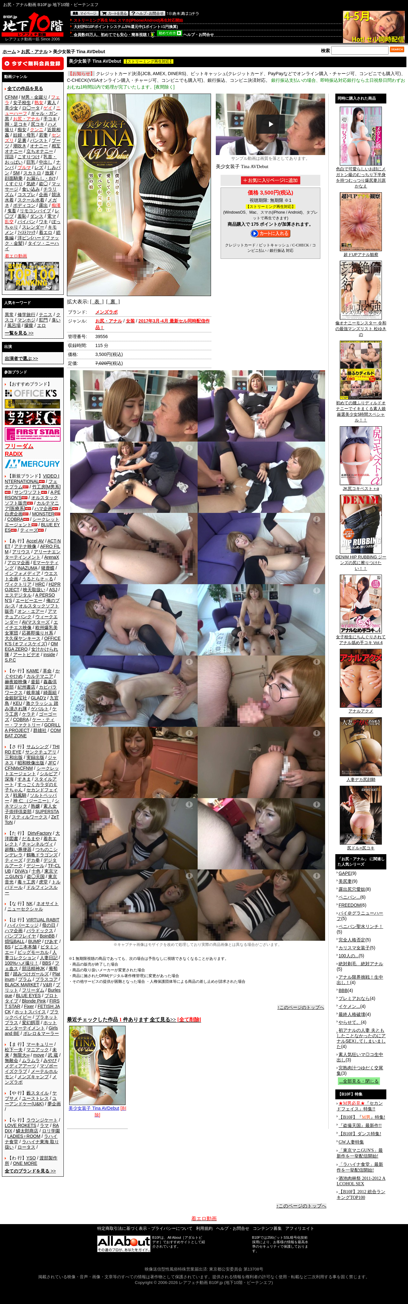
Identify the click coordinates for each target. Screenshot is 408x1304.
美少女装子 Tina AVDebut (97, 1106)
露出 (43, 205)
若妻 (43, 135)
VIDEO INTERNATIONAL (32, 478)
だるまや (31, 838)
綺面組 (50, 692)
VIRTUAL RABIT (42, 919)
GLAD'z (38, 697)
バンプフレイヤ (20, 936)
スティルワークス (29, 816)
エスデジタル (18, 595)
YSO (31, 1157)
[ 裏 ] (113, 301)
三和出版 (14, 757)
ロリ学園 (51, 1130)
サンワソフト (27, 492)
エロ (41, 325)
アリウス (21, 551)
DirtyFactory (40, 833)
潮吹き (19, 145)
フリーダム (33, 990)
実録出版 (35, 757)
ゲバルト (40, 708)
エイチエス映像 (31, 625)
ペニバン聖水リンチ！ (361, 926)
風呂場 (14, 325)
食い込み (31, 189)
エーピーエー (29, 600)
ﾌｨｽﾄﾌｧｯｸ (26, 232)
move (38, 1055)
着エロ (45, 232)
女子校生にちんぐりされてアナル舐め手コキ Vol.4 (361, 637)
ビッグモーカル (33, 952)
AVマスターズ (36, 622)
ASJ (53, 589)
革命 (47, 670)
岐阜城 (33, 692)
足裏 (22, 140)
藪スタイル (37, 1092)
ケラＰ (28, 714)
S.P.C (10, 660)
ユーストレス (35, 1098)
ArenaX (51, 557)
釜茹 (35, 681)
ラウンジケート (42, 1120)
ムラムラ (31, 1060)
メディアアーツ (20, 1065)
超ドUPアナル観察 (361, 252)
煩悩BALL (15, 941)
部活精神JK (33, 968)
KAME (32, 670)
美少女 (11, 107)
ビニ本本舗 (25, 946)
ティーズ (29, 530)
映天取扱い (34, 589)
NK (29, 903)
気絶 (30, 183)
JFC (52, 762)
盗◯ (43, 183)
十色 (36, 871)
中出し (45, 162)
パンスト (39, 140)
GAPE (345, 873)
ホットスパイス (30, 1011)
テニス (45, 314)
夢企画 (54, 1103)
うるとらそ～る (37, 578)
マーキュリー (39, 1044)
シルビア (49, 773)
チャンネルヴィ (37, 844)
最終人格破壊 (352, 1014)
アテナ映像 (25, 546)
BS (8, 946)
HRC (40, 584)
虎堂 (43, 881)
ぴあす (51, 941)
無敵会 (11, 1060)
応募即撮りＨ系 (37, 632)
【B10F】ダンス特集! (360, 1133)
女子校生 (22, 102)
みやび (50, 1060)
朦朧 (28, 325)
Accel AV (35, 540)
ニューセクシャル (25, 908)
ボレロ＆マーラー (41, 1033)
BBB (343, 990)
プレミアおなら (354, 998)
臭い (56, 319)
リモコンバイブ (35, 210)
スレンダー (33, 227)
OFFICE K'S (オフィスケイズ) (33, 641)
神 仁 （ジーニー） (32, 800)
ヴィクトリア (18, 584)
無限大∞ (21, 1055)
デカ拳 (33, 860)
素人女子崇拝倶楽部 (31, 809)
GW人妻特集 (351, 1142)
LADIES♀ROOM (23, 1136)
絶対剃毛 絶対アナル (361, 963)
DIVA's (21, 871)
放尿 (49, 172)
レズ (38, 167)
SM (16, 172)
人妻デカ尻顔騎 (361, 777)
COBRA (15, 519)
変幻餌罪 (31, 1022)
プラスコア (46, 979)
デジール (35, 865)
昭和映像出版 (31, 762)
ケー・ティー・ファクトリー (30, 722)
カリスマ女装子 (354, 947)
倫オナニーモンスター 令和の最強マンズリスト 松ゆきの (360, 326)
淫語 (9, 156)
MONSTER (43, 513)
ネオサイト (47, 903)
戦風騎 (19, 795)
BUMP (34, 941)
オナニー (39, 145)
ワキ (43, 221)
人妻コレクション (31, 955)
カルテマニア (39, 676)
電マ (51, 216)
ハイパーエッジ (23, 925)
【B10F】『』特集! (362, 1117)
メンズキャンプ (33, 1076)
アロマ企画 (18, 562)
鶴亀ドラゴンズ (42, 854)
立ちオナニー (39, 151)
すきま (24, 779)
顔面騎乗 (14, 178)
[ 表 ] (97, 301)
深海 (9, 779)
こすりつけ (29, 156)
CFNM (11, 97)
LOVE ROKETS (20, 1125)
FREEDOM (350, 905)
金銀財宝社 (16, 697)
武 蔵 (53, 1055)
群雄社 (40, 730)
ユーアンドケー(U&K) (31, 1101)
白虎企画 (14, 513)
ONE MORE (25, 1163)
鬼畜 (11, 210)
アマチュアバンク (31, 614)
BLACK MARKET (22, 984)
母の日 (48, 925)
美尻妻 (345, 881)
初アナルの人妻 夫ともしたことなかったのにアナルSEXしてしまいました (361, 1038)
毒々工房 (26, 881)
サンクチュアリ (40, 752)
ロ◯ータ (31, 107)
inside (49, 654)
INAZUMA (27, 567)
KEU (17, 703)
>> (19, 333)
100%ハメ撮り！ (22, 963)
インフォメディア (22, 573)
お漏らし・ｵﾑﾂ (40, 178)
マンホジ (26, 319)
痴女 (22, 129)
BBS (46, 963)
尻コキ (37, 124)
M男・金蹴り (34, 97)
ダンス (36, 216)
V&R (47, 984)
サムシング (37, 746)
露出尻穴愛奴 (352, 889)
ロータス (26, 1147)
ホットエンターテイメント (31, 1025)
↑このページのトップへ (300, 1007)
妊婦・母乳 (24, 135)
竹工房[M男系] (46, 486)
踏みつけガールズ (31, 973)
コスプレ (26, 194)
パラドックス (39, 930)
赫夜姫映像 (16, 681)
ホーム (9, 51)
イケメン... (349, 1006)
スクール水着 (31, 199)
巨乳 (30, 162)
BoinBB (47, 936)
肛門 (43, 319)
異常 (9, 314)
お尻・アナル (34, 51)
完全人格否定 (352, 939)
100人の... (349, 955)
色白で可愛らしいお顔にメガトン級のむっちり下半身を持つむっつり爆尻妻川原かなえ (361, 175)
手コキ (50, 118)
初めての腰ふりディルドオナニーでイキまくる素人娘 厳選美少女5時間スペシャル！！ (361, 409)
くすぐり (14, 183)
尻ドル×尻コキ (361, 845)
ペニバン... (349, 897)
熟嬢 (35, 806)
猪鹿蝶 (48, 567)
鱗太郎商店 (27, 1130)
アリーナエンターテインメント (33, 554)
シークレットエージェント (32, 771)
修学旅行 (26, 314)
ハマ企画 (43, 508)
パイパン (26, 221)
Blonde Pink (34, 1000)
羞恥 (22, 216)
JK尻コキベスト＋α (361, 486)
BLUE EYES (28, 995)
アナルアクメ (361, 709)
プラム (25, 979)
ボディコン (24, 205)
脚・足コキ (16, 124)
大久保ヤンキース (22, 638)
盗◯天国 (36, 876)
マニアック (37, 1049)
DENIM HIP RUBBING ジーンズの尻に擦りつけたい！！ (361, 560)
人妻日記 (49, 957)
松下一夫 (14, 1049)
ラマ (44, 1125)
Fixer (29, 1006)
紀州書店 (26, 687)
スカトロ (32, 172)
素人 (51, 102)
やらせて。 (350, 1022)
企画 (43, 194)
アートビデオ (26, 654)
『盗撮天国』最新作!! (360, 1125)
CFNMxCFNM (19, 768)
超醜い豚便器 (18, 849)
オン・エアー (31, 611)
